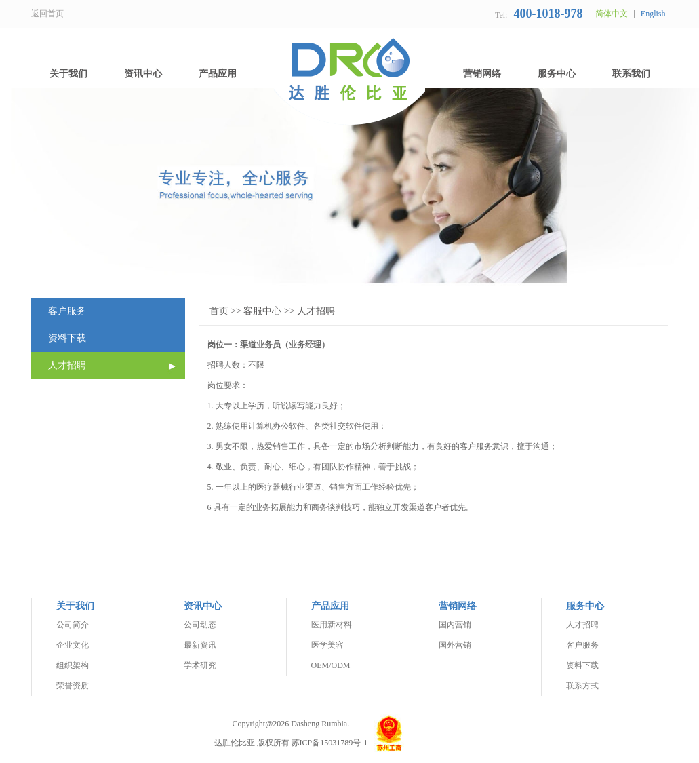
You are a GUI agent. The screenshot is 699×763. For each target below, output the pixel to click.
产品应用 (218, 74)
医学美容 (327, 645)
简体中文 (611, 13)
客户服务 (67, 311)
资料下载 (67, 338)
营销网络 (482, 74)
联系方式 (582, 685)
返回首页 (47, 13)
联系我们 (631, 74)
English (653, 13)
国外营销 (455, 645)
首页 (218, 311)
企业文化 (72, 645)
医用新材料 (331, 624)
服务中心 (557, 74)
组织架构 (72, 665)
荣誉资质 (72, 685)
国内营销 (455, 624)
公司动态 (200, 624)
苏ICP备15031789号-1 (330, 742)
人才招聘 (67, 365)
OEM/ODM (331, 665)
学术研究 (200, 665)
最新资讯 (200, 645)
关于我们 (68, 74)
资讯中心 (143, 74)
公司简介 (72, 624)
